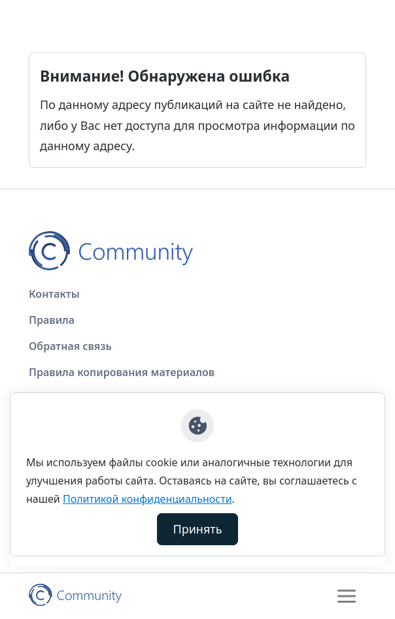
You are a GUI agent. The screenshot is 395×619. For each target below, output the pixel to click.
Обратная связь (70, 346)
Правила (52, 320)
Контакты (54, 294)
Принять (197, 529)
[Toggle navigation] (346, 596)
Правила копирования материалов (122, 372)
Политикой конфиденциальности (147, 499)
